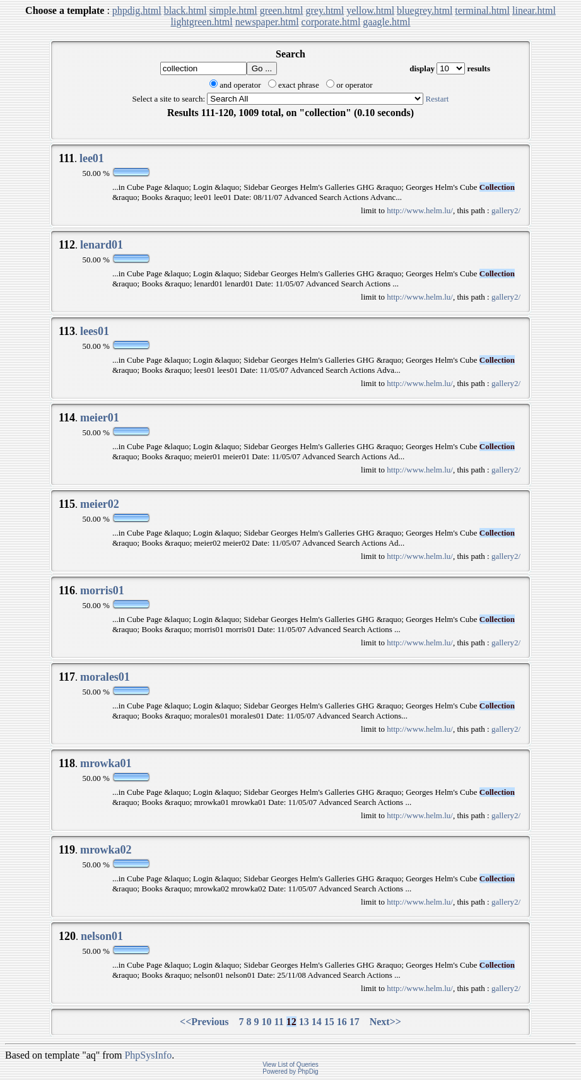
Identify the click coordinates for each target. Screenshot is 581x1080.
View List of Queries (290, 1064)
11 (279, 1021)
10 (267, 1021)
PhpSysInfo (148, 1055)
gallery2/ (505, 210)
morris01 (102, 590)
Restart (437, 98)
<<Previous (204, 1021)
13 (304, 1021)
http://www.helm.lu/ (420, 210)
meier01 (99, 417)
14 (317, 1021)
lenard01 (101, 244)
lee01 (91, 158)
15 (329, 1021)
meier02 (99, 504)
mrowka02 (106, 849)
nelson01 (102, 936)
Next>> (385, 1021)
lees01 (94, 331)
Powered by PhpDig (290, 1071)
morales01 (105, 677)
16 (342, 1021)
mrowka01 (106, 763)
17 (354, 1021)
